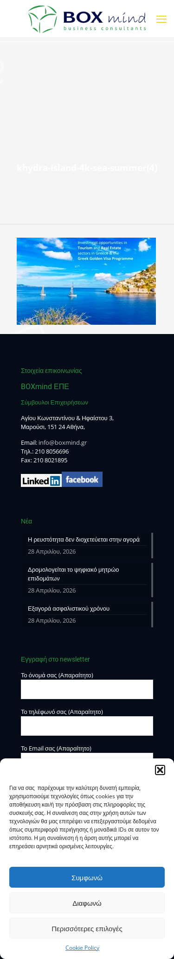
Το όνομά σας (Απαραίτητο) (87, 685)
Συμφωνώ (87, 877)
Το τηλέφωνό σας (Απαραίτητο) (87, 721)
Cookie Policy (82, 948)
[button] (160, 770)
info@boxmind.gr (63, 442)
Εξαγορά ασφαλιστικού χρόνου (69, 608)
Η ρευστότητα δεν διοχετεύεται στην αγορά (84, 539)
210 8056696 (52, 451)
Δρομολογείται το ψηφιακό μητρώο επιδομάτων (73, 573)
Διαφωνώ (87, 903)
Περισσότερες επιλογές (87, 928)
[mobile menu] (161, 18)
